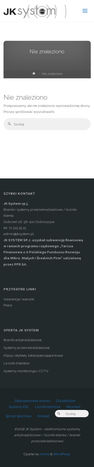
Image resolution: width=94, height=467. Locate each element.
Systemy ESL (19, 407)
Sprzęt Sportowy (18, 416)
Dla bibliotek (65, 401)
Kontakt (43, 416)
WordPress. (62, 454)
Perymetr (73, 407)
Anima (44, 454)
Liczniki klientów (47, 407)
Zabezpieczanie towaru (32, 401)
